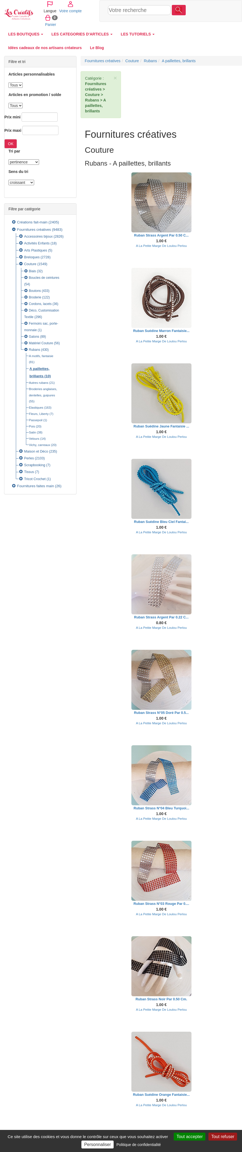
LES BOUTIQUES (25, 34)
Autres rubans (38, 382)
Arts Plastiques (35, 250)
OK (10, 144)
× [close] (115, 78)
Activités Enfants (36, 243)
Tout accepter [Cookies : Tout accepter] (189, 1136)
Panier (195, 17)
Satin (32, 432)
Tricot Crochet (35, 479)
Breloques (32, 257)
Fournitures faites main (35, 486)
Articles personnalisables (31, 74)
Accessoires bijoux (38, 236)
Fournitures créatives (34, 230)
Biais (32, 271)
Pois (32, 426)
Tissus (29, 472)
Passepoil (35, 420)
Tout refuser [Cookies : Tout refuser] (222, 1136)
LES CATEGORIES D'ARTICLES (82, 34)
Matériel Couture (41, 343)
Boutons (35, 291)
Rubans (34, 350)
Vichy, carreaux (39, 445)
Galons (34, 337)
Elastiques (36, 407)
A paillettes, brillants (179, 61)
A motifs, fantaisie (41, 356)
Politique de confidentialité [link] (138, 1144)
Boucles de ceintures (44, 278)
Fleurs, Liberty (39, 413)
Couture (30, 264)
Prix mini (12, 117)
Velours (34, 438)
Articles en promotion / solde (34, 94)
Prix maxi (12, 130)
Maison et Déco (36, 451)
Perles (29, 458)
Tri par (14, 151)
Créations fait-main (32, 222)
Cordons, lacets (40, 304)
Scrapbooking (34, 465)
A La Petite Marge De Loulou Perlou (161, 245)
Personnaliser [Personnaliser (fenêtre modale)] (97, 1144)
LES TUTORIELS (138, 34)
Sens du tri (18, 171)
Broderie (35, 297)
